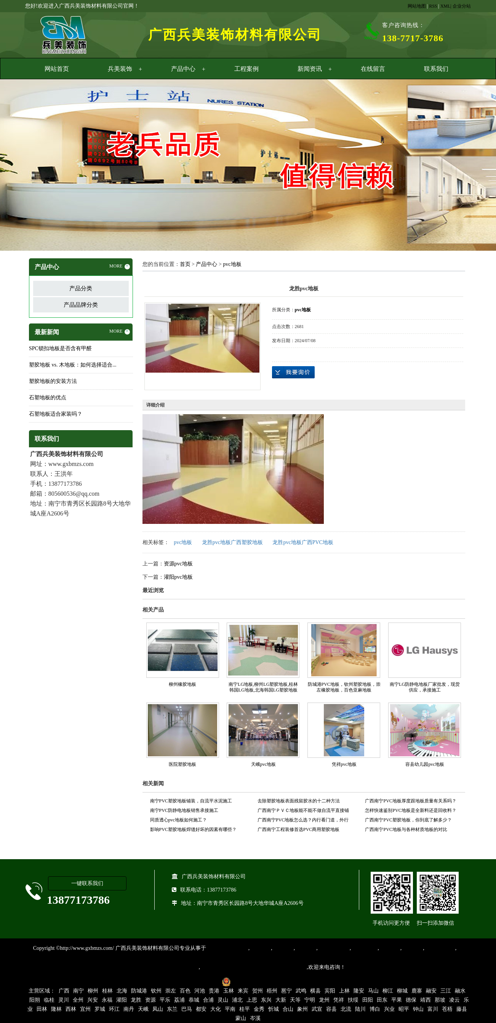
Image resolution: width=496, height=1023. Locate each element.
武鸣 (301, 991)
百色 (185, 991)
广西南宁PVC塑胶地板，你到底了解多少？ (408, 820)
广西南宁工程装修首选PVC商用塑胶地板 (298, 829)
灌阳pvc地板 (178, 577)
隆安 (359, 991)
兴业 (389, 1009)
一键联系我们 (87, 883)
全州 (78, 1000)
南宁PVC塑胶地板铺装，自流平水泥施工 (191, 801)
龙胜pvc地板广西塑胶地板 (232, 542)
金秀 (259, 1009)
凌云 (454, 1000)
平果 (396, 1000)
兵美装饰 (120, 69)
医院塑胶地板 (182, 764)
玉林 (228, 991)
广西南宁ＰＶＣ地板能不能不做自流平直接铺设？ (303, 811)
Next (471, 166)
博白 (375, 1009)
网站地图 (417, 6)
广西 (64, 991)
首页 (185, 264)
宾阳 (330, 991)
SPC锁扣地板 (439, 948)
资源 (150, 1000)
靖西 (425, 1000)
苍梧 (447, 1009)
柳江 (387, 991)
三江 (445, 991)
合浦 (208, 1000)
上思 (251, 1000)
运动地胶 (305, 948)
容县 (331, 1009)
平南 (230, 1009)
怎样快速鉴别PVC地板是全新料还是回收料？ (410, 810)
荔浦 (179, 1000)
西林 (71, 1009)
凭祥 (338, 1000)
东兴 (266, 1000)
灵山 (223, 1000)
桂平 (244, 1009)
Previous (24, 166)
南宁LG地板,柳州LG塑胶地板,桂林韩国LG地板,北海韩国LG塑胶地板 (263, 687)
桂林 (107, 991)
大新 (280, 1000)
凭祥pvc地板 (344, 764)
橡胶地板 (283, 948)
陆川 (360, 1009)
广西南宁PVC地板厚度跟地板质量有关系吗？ (410, 801)
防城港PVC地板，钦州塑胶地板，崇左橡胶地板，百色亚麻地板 (344, 687)
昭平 (403, 1009)
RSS (433, 6)
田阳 (367, 1000)
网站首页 (57, 69)
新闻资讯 (310, 69)
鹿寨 (416, 991)
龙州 (324, 1000)
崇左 (170, 991)
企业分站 (462, 6)
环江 (114, 1009)
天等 (295, 1000)
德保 (411, 1000)
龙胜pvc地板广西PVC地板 (302, 542)
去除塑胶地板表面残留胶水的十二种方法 (299, 801)
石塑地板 (412, 948)
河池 (199, 991)
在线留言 (373, 69)
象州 (302, 1009)
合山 (288, 1009)
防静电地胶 (364, 948)
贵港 (214, 991)
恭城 (194, 1000)
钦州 (156, 991)
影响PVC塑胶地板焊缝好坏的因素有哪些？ (193, 829)
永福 (107, 1000)
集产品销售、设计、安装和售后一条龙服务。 (253, 967)
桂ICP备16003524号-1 (192, 981)
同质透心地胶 (334, 948)
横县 (315, 991)
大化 (215, 1009)
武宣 (317, 1009)
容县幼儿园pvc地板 (424, 764)
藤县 (461, 1009)
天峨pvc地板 (263, 764)
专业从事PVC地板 (227, 948)
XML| (445, 6)
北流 (346, 1009)
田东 (382, 1000)
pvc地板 (232, 264)
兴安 (92, 1000)
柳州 (93, 991)
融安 (431, 991)
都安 (201, 1009)
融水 (460, 991)
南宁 (78, 991)
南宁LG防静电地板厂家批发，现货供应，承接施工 (425, 687)
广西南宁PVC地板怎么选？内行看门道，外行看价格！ (303, 821)
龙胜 (136, 1000)
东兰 (172, 1009)
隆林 (56, 1009)
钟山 (418, 1009)
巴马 (186, 1009)
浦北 (237, 1000)
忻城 (273, 1009)
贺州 (257, 991)
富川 (432, 1009)
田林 (42, 1009)
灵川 (63, 1000)
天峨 (143, 1009)
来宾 (243, 991)
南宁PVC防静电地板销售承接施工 (184, 810)
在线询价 (293, 372)
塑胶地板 (260, 948)
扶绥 (353, 1000)
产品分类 (80, 288)
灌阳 (121, 1000)
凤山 (157, 1009)
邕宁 (286, 991)
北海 (122, 991)
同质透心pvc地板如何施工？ (178, 820)
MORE (119, 266)
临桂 (49, 1000)
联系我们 (436, 69)
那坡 (440, 1000)
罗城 (99, 1009)
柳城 (402, 991)
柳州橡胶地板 (182, 684)
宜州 (85, 1009)
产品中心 (183, 69)
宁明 (309, 1000)
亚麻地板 (389, 948)
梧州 (272, 991)
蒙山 (240, 1018)
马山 (373, 991)
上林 (344, 991)
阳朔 (34, 1000)
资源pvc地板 (178, 564)
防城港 (139, 991)
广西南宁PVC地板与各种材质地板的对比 (406, 829)
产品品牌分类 (81, 305)
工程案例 (246, 69)
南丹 (128, 1009)
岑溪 (255, 1018)
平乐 (165, 1000)
